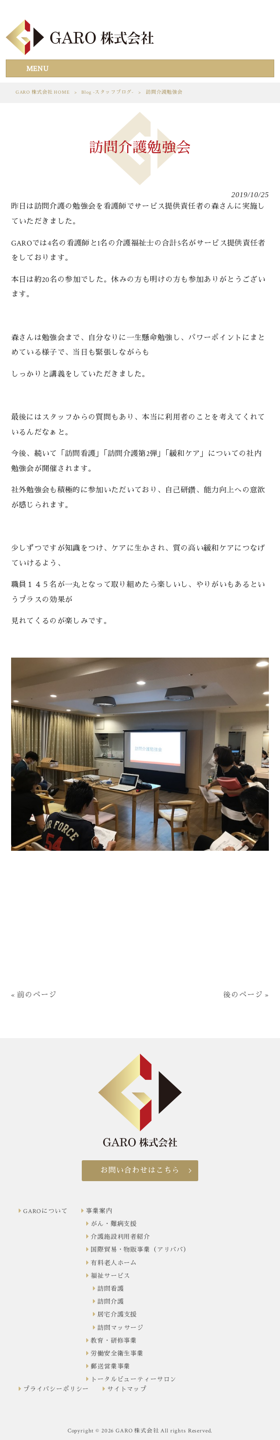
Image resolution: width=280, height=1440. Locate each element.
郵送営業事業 (110, 1367)
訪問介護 (110, 1302)
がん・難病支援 (114, 1224)
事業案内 (99, 1211)
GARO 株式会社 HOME (43, 92)
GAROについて (45, 1211)
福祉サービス (110, 1276)
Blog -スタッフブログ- (107, 92)
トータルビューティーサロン (133, 1380)
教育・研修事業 (114, 1341)
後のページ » (246, 995)
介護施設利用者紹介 (120, 1237)
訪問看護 (110, 1289)
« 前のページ (34, 995)
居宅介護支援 (117, 1315)
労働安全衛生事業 (117, 1354)
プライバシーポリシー (56, 1389)
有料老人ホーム (114, 1263)
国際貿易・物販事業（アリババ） (140, 1250)
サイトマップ (127, 1389)
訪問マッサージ (120, 1328)
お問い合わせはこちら (140, 1170)
